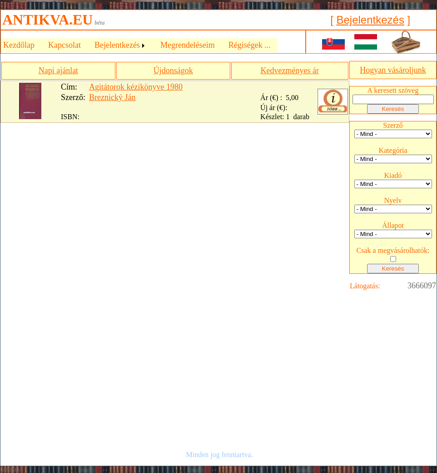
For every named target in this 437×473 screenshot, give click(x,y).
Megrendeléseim (187, 45)
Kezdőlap (19, 45)
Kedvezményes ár (290, 70)
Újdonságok (173, 70)
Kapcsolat (64, 45)
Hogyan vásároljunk (393, 70)
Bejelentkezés (370, 20)
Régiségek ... (249, 45)
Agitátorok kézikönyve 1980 (136, 86)
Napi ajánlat (58, 70)
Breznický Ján (112, 97)
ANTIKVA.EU (47, 19)
